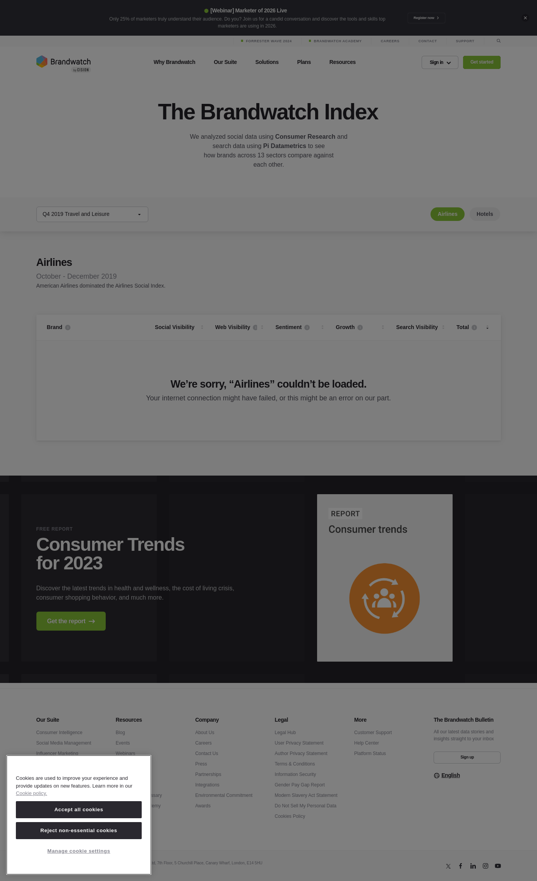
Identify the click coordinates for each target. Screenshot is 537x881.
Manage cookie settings (78, 851)
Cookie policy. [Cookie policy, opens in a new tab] (31, 793)
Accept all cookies (78, 809)
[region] (78, 815)
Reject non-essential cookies (78, 830)
